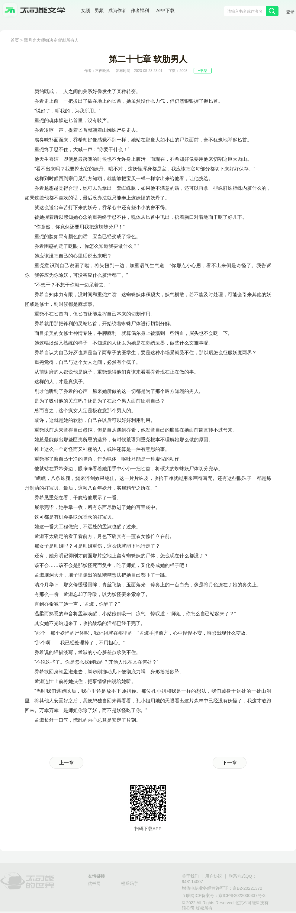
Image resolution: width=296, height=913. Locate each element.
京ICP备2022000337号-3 (241, 895)
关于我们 (190, 876)
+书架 (202, 71)
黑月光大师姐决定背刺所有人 (51, 40)
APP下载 (165, 10)
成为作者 (117, 10)
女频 (85, 10)
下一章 (229, 762)
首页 (15, 40)
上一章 (66, 762)
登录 (290, 11)
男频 (99, 10)
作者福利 (140, 10)
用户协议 (213, 876)
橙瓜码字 (129, 883)
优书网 (94, 883)
